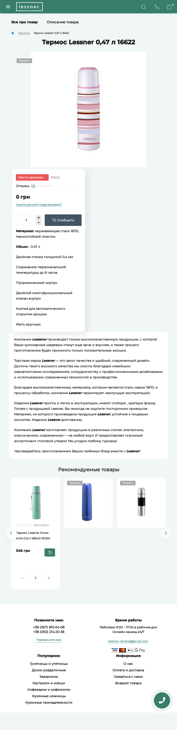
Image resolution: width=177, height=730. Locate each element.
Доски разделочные (49, 670)
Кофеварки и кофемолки (48, 689)
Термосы (24, 33)
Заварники (48, 677)
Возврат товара (128, 683)
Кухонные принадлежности (48, 702)
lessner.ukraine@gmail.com (128, 641)
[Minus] (22, 578)
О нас (128, 664)
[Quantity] (35, 578)
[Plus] (48, 578)
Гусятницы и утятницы (49, 664)
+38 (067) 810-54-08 (49, 627)
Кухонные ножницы (49, 696)
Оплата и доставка (128, 670)
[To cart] (49, 552)
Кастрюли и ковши (48, 683)
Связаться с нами (128, 677)
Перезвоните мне (48, 640)
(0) (33, 186)
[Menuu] (8, 6)
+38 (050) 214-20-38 (48, 632)
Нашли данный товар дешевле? (39, 204)
